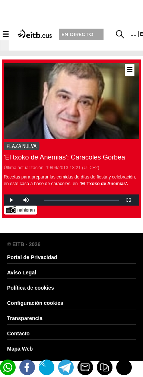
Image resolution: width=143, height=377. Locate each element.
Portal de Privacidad (32, 257)
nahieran (20, 209)
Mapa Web (20, 349)
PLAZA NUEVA (21, 146)
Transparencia (24, 318)
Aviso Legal (21, 273)
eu (133, 34)
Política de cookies (30, 288)
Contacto (18, 333)
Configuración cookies (35, 303)
